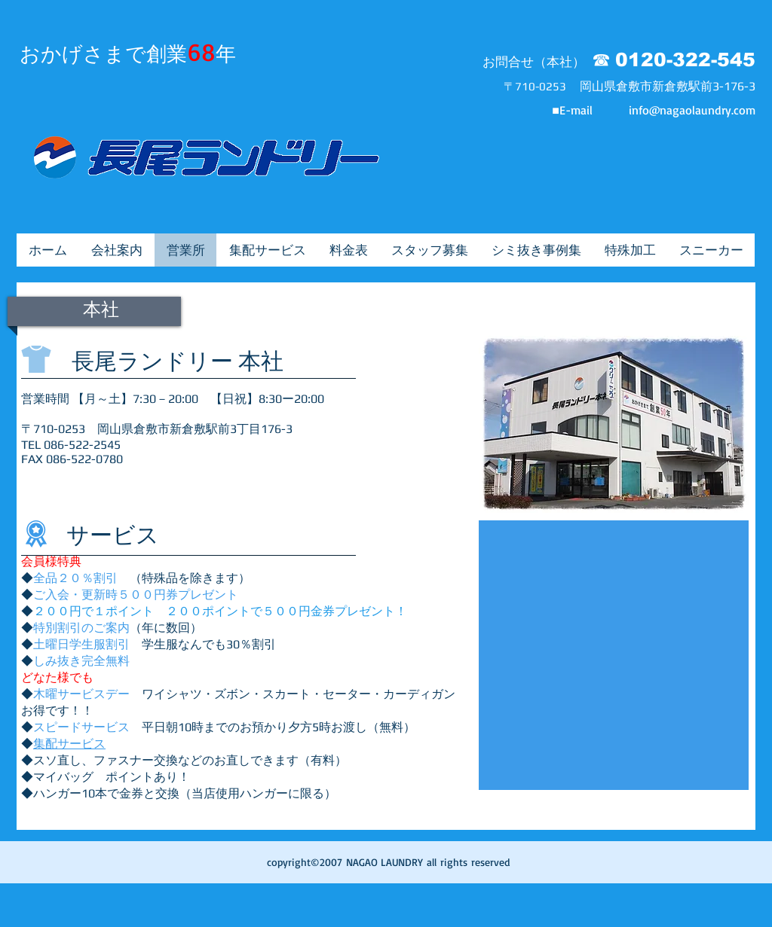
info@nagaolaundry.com (692, 109)
